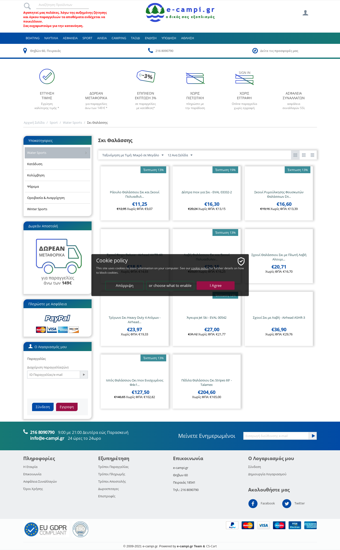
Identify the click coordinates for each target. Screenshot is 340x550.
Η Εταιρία (30, 466)
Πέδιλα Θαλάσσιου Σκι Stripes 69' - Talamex (206, 382)
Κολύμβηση (36, 175)
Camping (119, 38)
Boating (32, 38)
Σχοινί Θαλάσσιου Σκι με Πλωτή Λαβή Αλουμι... (278, 257)
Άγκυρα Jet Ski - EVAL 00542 (206, 317)
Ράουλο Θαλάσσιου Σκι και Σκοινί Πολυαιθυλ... (134, 194)
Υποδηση (169, 38)
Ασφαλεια (70, 38)
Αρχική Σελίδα (34, 122)
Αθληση (187, 38)
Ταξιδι (135, 38)
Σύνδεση (43, 406)
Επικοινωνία (32, 474)
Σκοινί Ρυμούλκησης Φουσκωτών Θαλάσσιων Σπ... (279, 194)
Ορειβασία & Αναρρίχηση (46, 198)
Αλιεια (102, 38)
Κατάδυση (34, 164)
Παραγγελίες (36, 358)
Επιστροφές (106, 496)
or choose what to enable (170, 285)
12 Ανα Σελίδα (180, 155)
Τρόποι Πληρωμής (111, 474)
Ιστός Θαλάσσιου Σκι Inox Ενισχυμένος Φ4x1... (134, 382)
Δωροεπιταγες (108, 489)
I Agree (216, 285)
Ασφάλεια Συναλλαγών (40, 481)
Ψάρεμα (33, 186)
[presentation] (64, 388)
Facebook (261, 503)
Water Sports (72, 122)
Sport (87, 38)
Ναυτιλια (51, 38)
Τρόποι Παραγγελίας (113, 466)
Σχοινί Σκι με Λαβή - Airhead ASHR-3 (279, 317)
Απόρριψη (124, 285)
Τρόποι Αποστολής (112, 481)
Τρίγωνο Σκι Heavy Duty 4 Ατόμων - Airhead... (135, 319)
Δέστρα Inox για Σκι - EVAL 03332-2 (207, 192)
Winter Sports (37, 209)
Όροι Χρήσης (33, 489)
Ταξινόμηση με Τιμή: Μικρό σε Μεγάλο (133, 155)
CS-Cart (211, 546)
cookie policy (202, 268)
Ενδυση (151, 38)
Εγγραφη (67, 406)
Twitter (293, 503)
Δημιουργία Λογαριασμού (267, 474)
